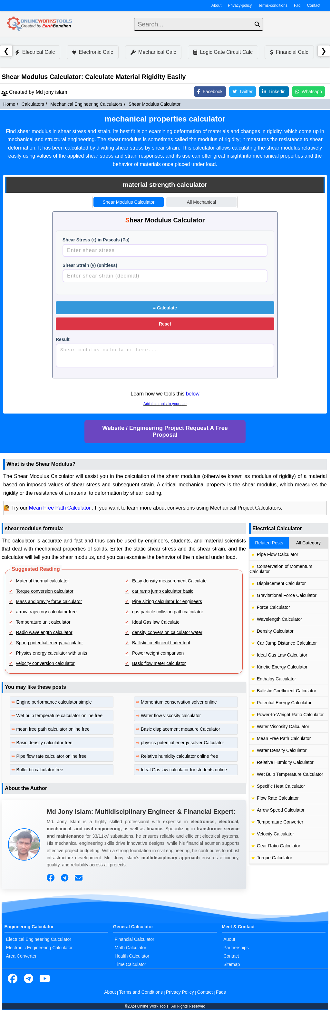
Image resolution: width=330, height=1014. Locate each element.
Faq (297, 5)
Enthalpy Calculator (276, 678)
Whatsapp (308, 91)
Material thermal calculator (42, 580)
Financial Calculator (134, 939)
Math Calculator (130, 947)
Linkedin (274, 91)
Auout (229, 939)
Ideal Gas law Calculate (156, 622)
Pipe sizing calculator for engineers (167, 601)
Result (63, 339)
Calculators (33, 104)
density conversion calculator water (167, 632)
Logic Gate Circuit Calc (223, 52)
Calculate (165, 307)
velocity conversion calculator (45, 663)
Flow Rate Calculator (278, 798)
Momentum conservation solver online (179, 702)
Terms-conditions (272, 5)
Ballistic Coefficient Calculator (286, 690)
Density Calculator (275, 631)
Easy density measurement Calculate (169, 580)
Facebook (209, 91)
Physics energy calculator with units (51, 653)
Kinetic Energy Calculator (282, 666)
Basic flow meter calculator (159, 663)
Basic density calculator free (44, 742)
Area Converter (21, 956)
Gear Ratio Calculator (278, 845)
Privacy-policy (240, 5)
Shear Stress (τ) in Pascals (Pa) (96, 239)
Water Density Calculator (281, 750)
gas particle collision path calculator (167, 611)
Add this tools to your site (165, 404)
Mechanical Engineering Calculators (86, 104)
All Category (308, 542)
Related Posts (269, 542)
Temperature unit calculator (43, 622)
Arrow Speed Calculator (281, 810)
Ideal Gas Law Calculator (282, 655)
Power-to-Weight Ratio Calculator (290, 714)
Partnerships (236, 947)
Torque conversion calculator (44, 591)
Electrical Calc (35, 52)
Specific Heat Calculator (281, 786)
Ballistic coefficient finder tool (161, 642)
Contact (313, 5)
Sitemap (231, 964)
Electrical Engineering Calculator (38, 939)
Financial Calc (289, 52)
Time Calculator (130, 964)
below (192, 393)
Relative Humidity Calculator (285, 762)
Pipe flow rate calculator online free (51, 756)
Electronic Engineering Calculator (39, 947)
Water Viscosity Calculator (283, 726)
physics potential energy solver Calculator (182, 742)
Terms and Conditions (141, 992)
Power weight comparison (158, 653)
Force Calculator (273, 607)
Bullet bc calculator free (39, 769)
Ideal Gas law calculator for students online (184, 769)
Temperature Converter (280, 821)
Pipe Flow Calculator (277, 554)
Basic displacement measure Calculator (180, 729)
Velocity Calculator (275, 833)
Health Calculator (132, 956)
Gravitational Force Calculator (286, 595)
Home (9, 104)
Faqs (221, 992)
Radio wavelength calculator (44, 632)
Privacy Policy (180, 992)
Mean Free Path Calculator (60, 508)
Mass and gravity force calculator (49, 601)
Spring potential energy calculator (49, 642)
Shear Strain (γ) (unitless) (90, 265)
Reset (165, 324)
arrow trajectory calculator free (46, 611)
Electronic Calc (92, 52)
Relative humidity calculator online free (179, 756)
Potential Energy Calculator (284, 702)
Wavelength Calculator (279, 619)
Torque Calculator (274, 857)
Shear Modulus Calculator (154, 104)
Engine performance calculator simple (54, 702)
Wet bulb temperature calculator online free (59, 715)
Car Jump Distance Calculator (287, 643)
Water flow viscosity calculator (171, 715)
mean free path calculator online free (53, 729)
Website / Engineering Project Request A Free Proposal (165, 431)
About (216, 5)
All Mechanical (201, 202)
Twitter (242, 91)
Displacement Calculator (281, 583)
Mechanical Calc (153, 52)
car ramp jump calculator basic (162, 591)
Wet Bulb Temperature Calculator (290, 774)
